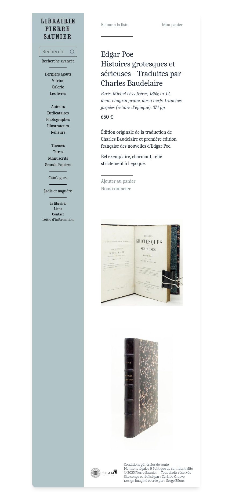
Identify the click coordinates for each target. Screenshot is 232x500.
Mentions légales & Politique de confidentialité (158, 469)
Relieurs (58, 132)
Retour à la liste (114, 24)
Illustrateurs (58, 126)
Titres (58, 152)
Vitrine (58, 81)
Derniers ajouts (58, 74)
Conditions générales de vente (146, 465)
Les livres (58, 93)
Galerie (58, 87)
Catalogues (58, 178)
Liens (58, 209)
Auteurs (58, 107)
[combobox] (58, 52)
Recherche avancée (57, 61)
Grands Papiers (58, 165)
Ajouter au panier (118, 181)
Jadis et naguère (58, 191)
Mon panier (172, 24)
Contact (58, 214)
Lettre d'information (58, 219)
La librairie (58, 203)
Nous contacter (116, 189)
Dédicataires (58, 113)
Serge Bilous (175, 481)
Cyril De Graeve (173, 477)
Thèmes (58, 145)
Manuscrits (58, 158)
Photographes (58, 119)
